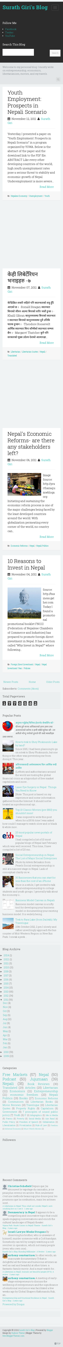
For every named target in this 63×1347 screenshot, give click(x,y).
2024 (6, 955)
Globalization (49, 1122)
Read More (47, 186)
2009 (6, 1056)
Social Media (35, 1118)
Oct (5, 1011)
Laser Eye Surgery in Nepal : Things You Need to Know (35, 789)
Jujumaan (39, 1079)
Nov (5, 1007)
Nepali (42, 351)
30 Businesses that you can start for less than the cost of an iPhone (35, 879)
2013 (6, 991)
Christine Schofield (19, 1186)
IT (25, 1115)
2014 (6, 987)
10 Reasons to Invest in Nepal (26, 564)
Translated (12, 355)
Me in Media (52, 1115)
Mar (5, 1039)
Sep (5, 1015)
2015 (6, 983)
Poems (9, 1118)
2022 (6, 959)
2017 (6, 975)
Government (10, 1111)
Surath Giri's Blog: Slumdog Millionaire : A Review (24, 1251)
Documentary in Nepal (21, 1212)
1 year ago (28, 1208)
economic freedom (24, 1095)
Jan (5, 1047)
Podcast (9, 1079)
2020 (6, 967)
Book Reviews (39, 1084)
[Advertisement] (31, 236)
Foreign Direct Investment (22, 664)
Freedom (54, 1125)
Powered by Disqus (14, 1304)
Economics (17, 1091)
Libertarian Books (42, 1101)
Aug (5, 1019)
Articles (30, 1088)
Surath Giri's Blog (25, 7)
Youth (47, 196)
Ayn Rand (50, 1118)
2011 (6, 999)
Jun (5, 1027)
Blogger (50, 1330)
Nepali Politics (42, 545)
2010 (6, 1052)
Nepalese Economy (19, 196)
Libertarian (15, 351)
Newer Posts (10, 681)
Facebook (10, 29)
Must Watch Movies (32, 1128)
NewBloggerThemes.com (13, 1335)
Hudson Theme (18, 1333)
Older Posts (53, 681)
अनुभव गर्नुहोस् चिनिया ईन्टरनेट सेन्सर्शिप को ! (34, 722)
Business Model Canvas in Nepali (35, 900)
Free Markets (15, 1074)
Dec (5, 1003)
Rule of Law (41, 1125)
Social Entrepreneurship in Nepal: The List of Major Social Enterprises (36, 856)
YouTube (10, 35)
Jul (4, 1023)
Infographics (36, 1115)
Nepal (32, 545)
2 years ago (12, 1228)
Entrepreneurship (46, 1091)
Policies (27, 668)
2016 (6, 979)
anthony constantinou (21, 1255)
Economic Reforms (19, 545)
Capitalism (47, 1108)
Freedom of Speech (28, 1122)
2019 (6, 971)
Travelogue (32, 1105)
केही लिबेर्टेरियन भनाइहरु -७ (23, 277)
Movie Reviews (12, 1105)
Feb (5, 1043)
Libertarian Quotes (30, 351)
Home (32, 681)
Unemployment (36, 196)
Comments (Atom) (28, 688)
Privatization (25, 1125)
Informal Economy (13, 1128)
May (5, 1031)
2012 (6, 995)
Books (23, 1098)
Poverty (20, 1118)
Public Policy (9, 1122)
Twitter (9, 32)
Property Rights (25, 1108)
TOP (57, 1343)
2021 (6, 963)
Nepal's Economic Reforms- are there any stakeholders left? (31, 443)
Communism (16, 1101)
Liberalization (9, 1125)
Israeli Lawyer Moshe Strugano (27, 1231)
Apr (5, 1035)
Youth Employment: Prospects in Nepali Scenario (27, 102)
